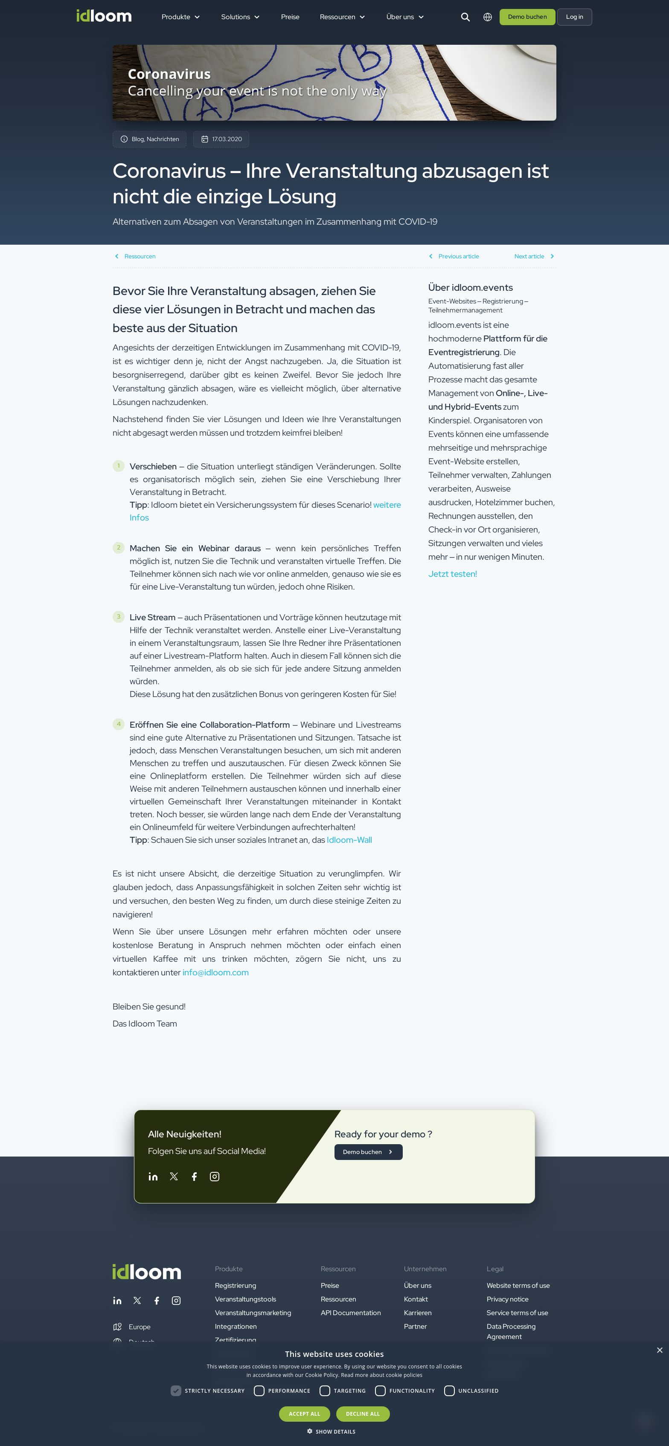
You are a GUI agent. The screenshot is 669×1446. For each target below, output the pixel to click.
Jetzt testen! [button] (452, 573)
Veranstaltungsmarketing (253, 1312)
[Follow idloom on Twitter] (174, 1178)
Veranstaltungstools (245, 1299)
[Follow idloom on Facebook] (194, 1178)
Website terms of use (518, 1285)
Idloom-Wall (349, 839)
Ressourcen (338, 1299)
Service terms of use (517, 1312)
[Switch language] (487, 17)
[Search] (465, 17)
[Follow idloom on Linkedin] (153, 1178)
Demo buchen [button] (527, 16)
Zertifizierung (235, 1340)
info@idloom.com (216, 972)
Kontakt (416, 1299)
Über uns (417, 1285)
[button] (132, 1327)
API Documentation (351, 1312)
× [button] (659, 1351)
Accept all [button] (304, 1413)
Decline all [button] (363, 1413)
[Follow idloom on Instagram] (214, 1178)
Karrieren (418, 1312)
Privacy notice (508, 1299)
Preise (290, 16)
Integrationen (236, 1326)
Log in (574, 16)
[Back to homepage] (147, 1276)
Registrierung (235, 1285)
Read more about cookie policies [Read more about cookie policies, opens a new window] (381, 1375)
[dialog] (334, 1394)
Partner (415, 1326)
